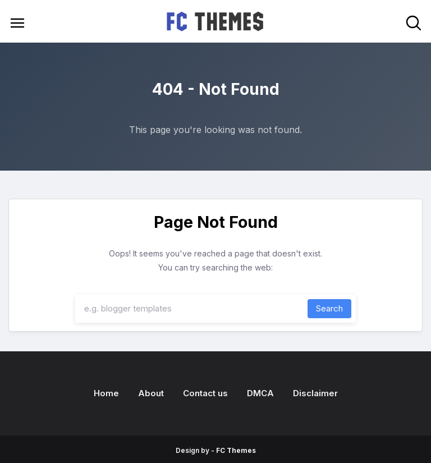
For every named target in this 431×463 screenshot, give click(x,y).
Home (106, 393)
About (151, 393)
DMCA (260, 393)
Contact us (205, 393)
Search (329, 308)
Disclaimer (315, 393)
